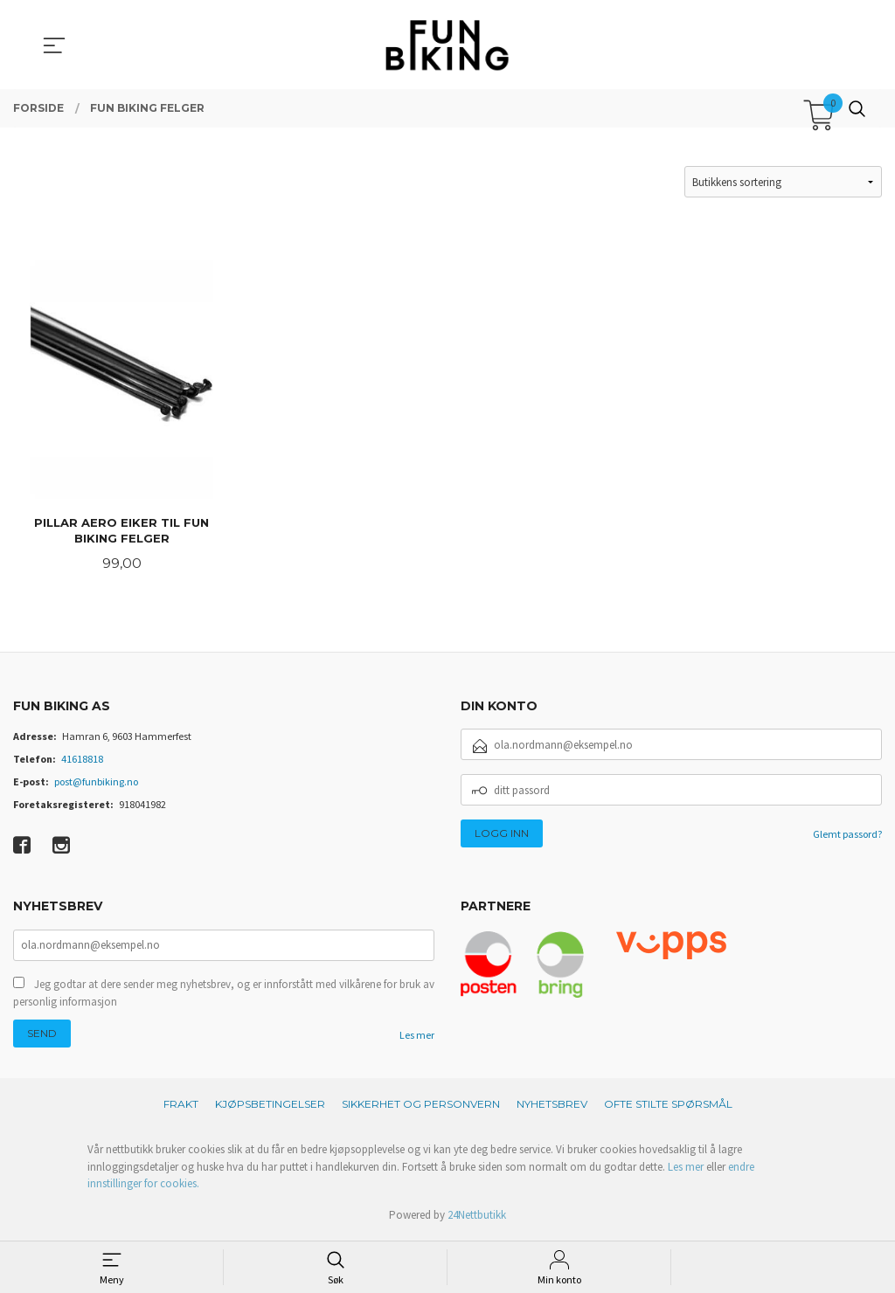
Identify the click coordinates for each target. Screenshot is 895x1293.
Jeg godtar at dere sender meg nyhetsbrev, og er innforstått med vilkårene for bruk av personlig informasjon (223, 996)
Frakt (180, 1107)
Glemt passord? (847, 835)
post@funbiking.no (96, 783)
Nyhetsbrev (552, 1107)
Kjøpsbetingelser (270, 1107)
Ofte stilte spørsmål (668, 1107)
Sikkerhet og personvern (421, 1107)
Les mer (416, 1038)
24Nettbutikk (477, 1217)
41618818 (82, 760)
